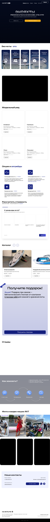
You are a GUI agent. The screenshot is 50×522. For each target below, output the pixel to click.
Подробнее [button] (36, 275)
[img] (41, 483)
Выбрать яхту (16, 20)
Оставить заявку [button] (32, 483)
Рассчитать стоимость (33, 20)
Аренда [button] (45, 2)
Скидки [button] (31, 3)
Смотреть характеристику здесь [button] (34, 181)
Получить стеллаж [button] (25, 332)
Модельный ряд (26, 3)
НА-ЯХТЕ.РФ (6, 3)
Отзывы (35, 3)
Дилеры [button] (24, 3)
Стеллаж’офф (11, 297)
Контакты (40, 3)
